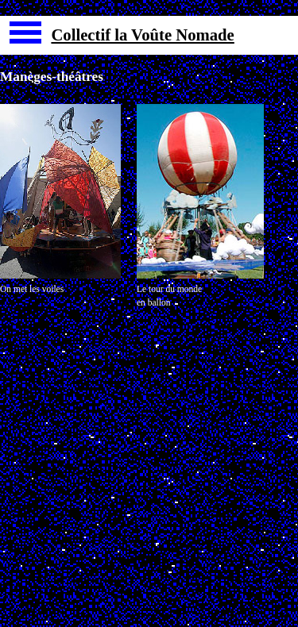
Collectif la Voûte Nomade (142, 35)
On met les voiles (32, 289)
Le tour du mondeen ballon (169, 295)
